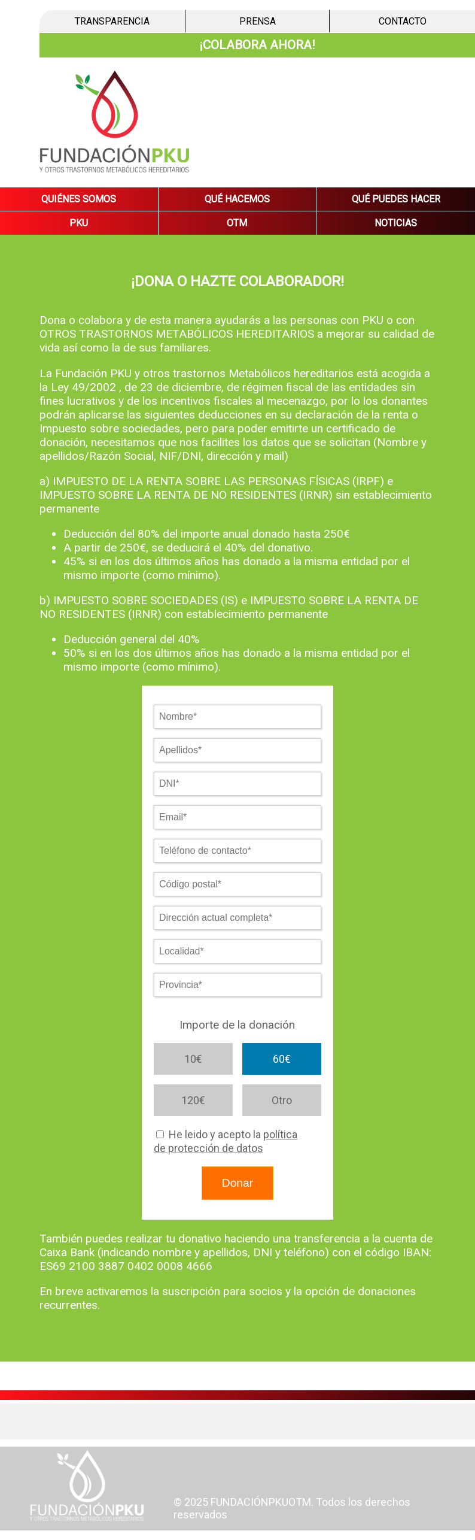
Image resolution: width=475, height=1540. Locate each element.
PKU (78, 223)
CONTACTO (403, 21)
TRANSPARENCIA (112, 21)
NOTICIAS (395, 223)
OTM (237, 223)
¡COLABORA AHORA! (257, 45)
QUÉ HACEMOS (237, 199)
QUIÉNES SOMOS (78, 199)
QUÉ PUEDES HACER (396, 199)
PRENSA (257, 21)
